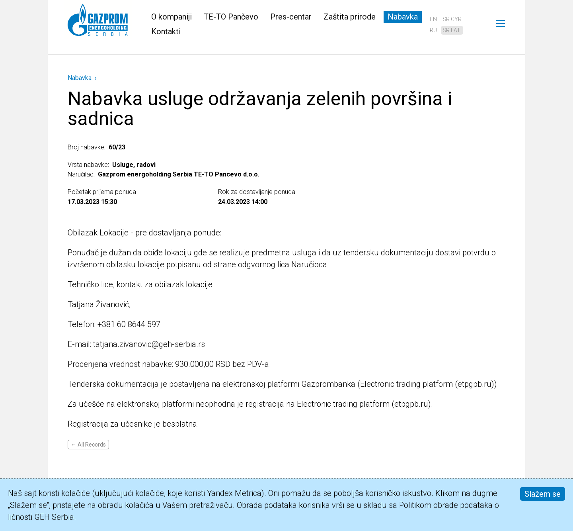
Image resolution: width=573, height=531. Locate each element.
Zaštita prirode (350, 17)
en (433, 19)
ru (433, 30)
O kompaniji (171, 17)
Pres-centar (291, 17)
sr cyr (452, 19)
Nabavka (403, 17)
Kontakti (166, 31)
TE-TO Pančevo (231, 17)
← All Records (88, 444)
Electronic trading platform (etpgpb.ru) (427, 384)
